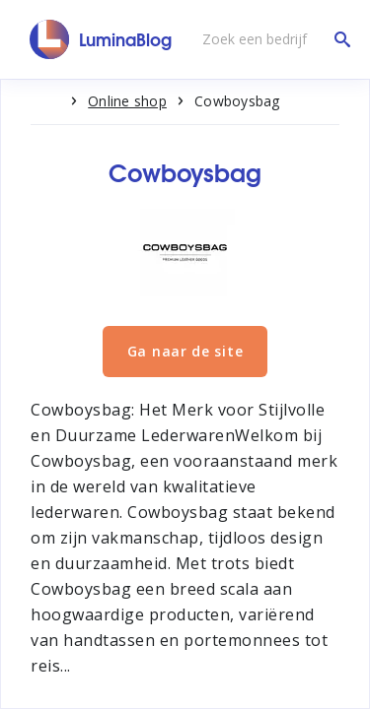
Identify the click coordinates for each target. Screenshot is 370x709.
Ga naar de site (185, 351)
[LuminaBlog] (101, 39)
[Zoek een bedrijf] (271, 39)
